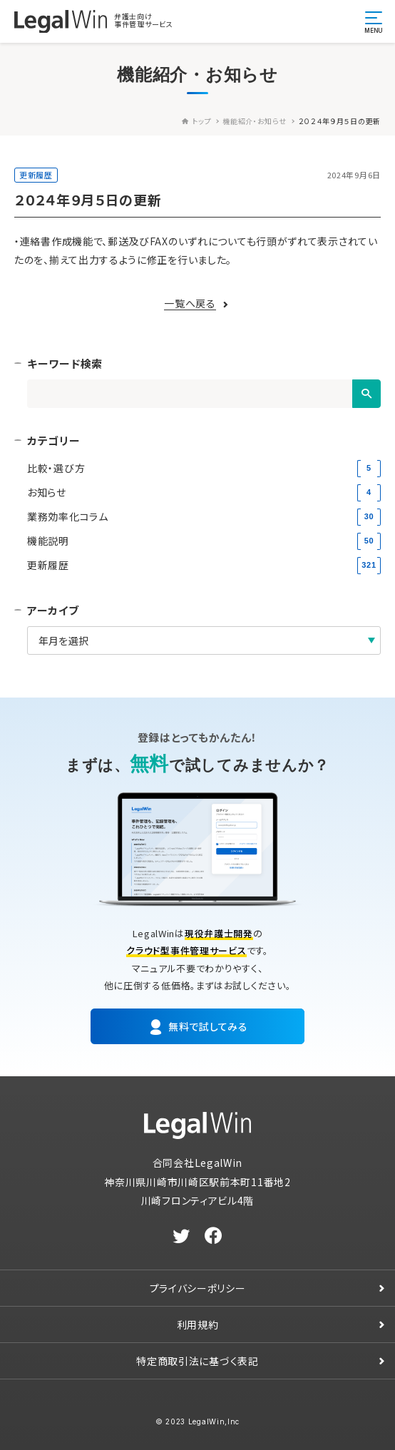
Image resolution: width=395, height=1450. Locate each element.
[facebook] (214, 1236)
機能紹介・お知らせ (254, 121)
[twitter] (181, 1236)
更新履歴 (36, 174)
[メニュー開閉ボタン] (373, 21)
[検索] (366, 393)
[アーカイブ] (204, 640)
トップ (196, 121)
